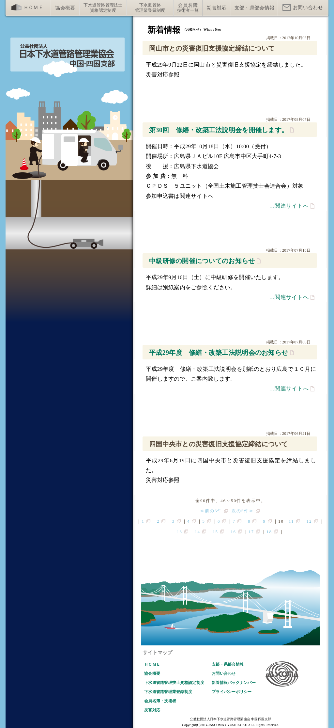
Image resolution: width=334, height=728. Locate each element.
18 (269, 531)
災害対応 (152, 710)
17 (251, 531)
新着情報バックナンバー (234, 682)
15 (215, 531)
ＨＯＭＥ (152, 664)
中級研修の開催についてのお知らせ (202, 260)
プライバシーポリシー (232, 691)
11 (291, 521)
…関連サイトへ (289, 206)
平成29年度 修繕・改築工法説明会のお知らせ (218, 352)
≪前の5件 (211, 510)
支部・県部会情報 (228, 664)
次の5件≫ (243, 510)
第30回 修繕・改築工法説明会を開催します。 (218, 130)
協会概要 (152, 673)
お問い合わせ (224, 673)
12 (309, 521)
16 (233, 531)
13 (179, 531)
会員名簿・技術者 (160, 701)
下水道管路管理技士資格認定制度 (174, 682)
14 (197, 531)
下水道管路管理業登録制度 (168, 691)
